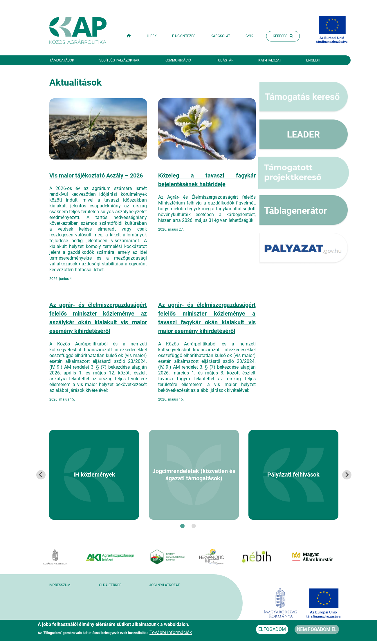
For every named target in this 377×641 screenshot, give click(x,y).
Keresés (283, 36)
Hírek (152, 36)
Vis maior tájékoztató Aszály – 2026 (96, 175)
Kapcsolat (220, 36)
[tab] (182, 526)
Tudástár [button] (224, 60)
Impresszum (59, 585)
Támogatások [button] (61, 60)
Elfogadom (272, 630)
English (313, 60)
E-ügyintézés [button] (183, 36)
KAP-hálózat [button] (269, 60)
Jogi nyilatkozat (164, 585)
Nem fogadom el (317, 630)
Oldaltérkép (110, 585)
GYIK (249, 36)
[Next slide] (346, 474)
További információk (170, 633)
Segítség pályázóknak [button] (119, 60)
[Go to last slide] (41, 474)
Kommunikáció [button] (178, 60)
